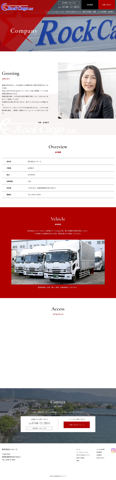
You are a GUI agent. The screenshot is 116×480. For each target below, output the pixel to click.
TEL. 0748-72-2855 (34, 194)
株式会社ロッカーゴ (9, 449)
